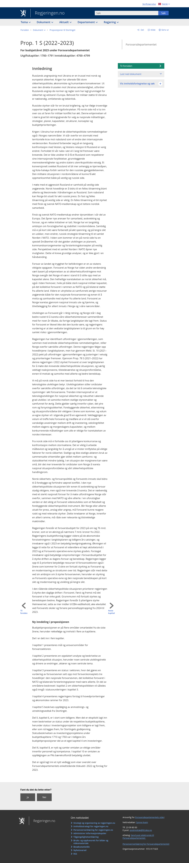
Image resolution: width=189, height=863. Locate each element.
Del (142, 29)
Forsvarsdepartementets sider (149, 817)
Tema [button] (24, 22)
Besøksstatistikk (81, 846)
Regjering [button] (110, 22)
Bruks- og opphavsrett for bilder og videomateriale (90, 842)
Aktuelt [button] (64, 22)
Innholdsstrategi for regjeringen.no (90, 826)
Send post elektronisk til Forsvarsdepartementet (138, 837)
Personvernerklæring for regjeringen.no (93, 829)
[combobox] (126, 13)
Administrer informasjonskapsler (89, 833)
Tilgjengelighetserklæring (85, 836)
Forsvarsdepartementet (141, 44)
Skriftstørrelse (149, 4)
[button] (39, 30)
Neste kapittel (111, 612)
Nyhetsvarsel (79, 850)
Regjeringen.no (47, 13)
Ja (28, 797)
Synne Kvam (142, 822)
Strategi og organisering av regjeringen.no (94, 823)
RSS (75, 853)
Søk (163, 13)
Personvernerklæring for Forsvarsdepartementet (146, 844)
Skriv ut (165, 29)
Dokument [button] (44, 22)
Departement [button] (87, 22)
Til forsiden (23, 612)
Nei (44, 797)
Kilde (152, 29)
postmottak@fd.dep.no (141, 830)
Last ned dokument (130, 74)
